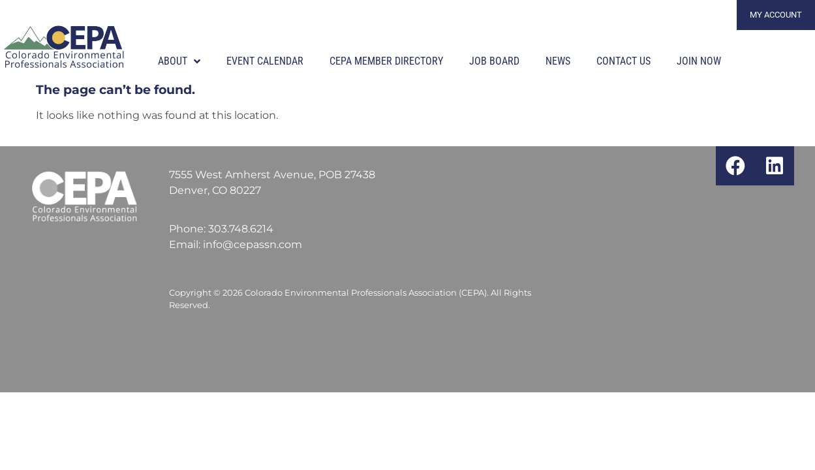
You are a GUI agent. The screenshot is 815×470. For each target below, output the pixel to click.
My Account (776, 15)
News (558, 61)
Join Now (699, 61)
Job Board (494, 61)
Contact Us (623, 61)
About (179, 61)
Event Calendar (264, 61)
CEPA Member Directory (386, 61)
